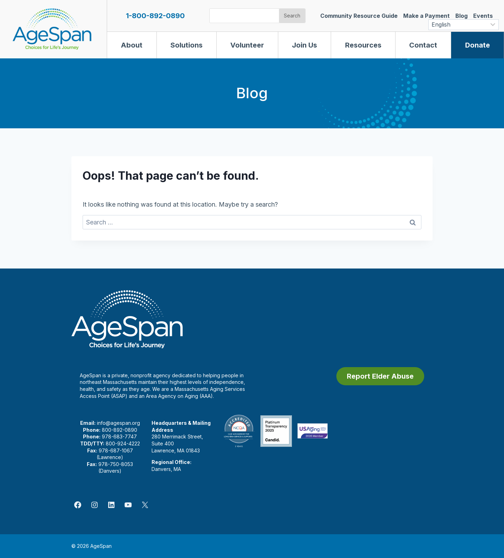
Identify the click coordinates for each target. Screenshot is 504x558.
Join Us (304, 45)
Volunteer (247, 45)
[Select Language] (463, 24)
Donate (477, 45)
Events (483, 15)
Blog (461, 15)
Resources (363, 45)
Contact (423, 45)
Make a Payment (426, 15)
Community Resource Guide (359, 15)
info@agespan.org (118, 423)
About (131, 45)
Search (292, 16)
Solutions (186, 45)
